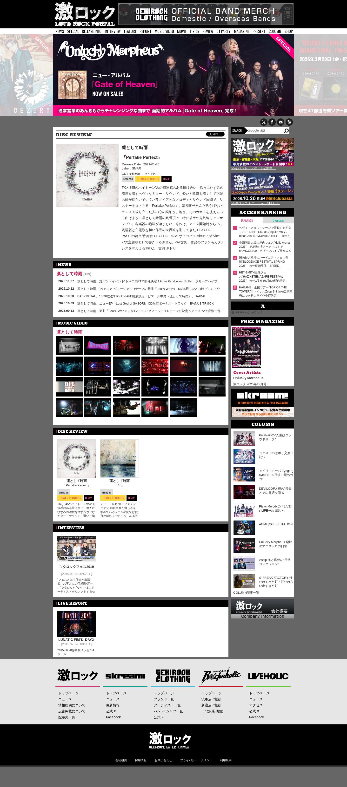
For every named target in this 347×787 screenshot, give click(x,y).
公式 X (111, 714)
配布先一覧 (66, 720)
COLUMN (275, 31)
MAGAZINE (241, 31)
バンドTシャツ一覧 (168, 714)
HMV (166, 178)
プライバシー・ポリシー (196, 763)
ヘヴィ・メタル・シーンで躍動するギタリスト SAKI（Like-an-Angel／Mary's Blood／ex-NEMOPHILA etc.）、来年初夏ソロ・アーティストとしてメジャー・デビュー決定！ (265, 232)
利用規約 (226, 763)
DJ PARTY (223, 31)
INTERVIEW (113, 31)
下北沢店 (208, 714)
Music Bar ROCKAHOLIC (220, 678)
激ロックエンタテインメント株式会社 (170, 742)
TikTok (194, 31)
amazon (128, 178)
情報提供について (71, 708)
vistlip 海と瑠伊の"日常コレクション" (275, 562)
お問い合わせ (163, 763)
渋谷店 (206, 702)
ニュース (65, 702)
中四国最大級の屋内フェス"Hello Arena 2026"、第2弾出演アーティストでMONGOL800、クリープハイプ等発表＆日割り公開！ (265, 247)
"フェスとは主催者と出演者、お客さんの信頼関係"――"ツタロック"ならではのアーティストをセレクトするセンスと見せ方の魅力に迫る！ (76, 587)
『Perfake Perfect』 (142, 157)
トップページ (68, 696)
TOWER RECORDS (148, 179)
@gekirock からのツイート (250, 312)
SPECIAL (73, 31)
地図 (217, 702)
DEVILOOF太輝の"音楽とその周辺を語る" (275, 490)
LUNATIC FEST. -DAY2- (76, 639)
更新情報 (113, 708)
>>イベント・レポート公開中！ (253, 168)
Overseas (278, 220)
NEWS (59, 31)
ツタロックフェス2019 (76, 566)
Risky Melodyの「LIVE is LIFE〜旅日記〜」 (275, 508)
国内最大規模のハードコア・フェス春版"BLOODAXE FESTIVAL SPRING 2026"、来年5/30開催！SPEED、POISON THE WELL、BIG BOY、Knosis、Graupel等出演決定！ (263, 262)
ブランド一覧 (164, 702)
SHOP (289, 31)
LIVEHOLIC (268, 678)
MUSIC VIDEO (164, 31)
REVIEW (207, 31)
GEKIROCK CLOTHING (173, 678)
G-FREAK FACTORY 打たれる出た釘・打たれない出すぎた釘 (276, 582)
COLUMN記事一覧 (246, 592)
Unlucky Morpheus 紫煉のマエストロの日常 (275, 544)
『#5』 (119, 485)
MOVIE (181, 31)
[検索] (265, 130)
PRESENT (259, 31)
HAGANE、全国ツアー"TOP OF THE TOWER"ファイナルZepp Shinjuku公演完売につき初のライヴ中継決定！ (265, 291)
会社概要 (121, 763)
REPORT (145, 31)
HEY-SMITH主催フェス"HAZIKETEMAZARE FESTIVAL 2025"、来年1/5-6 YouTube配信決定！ (263, 276)
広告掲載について (71, 714)
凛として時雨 (135, 147)
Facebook (113, 720)
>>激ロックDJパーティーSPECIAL (255, 203)
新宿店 (206, 708)
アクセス (256, 708)
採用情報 (141, 763)
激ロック (77, 678)
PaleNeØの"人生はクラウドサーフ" (275, 437)
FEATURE (130, 31)
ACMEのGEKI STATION (276, 524)
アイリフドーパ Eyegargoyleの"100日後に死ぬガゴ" (276, 475)
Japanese (247, 220)
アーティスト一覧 (167, 708)
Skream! (125, 678)
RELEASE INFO (91, 31)
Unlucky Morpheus (248, 378)
